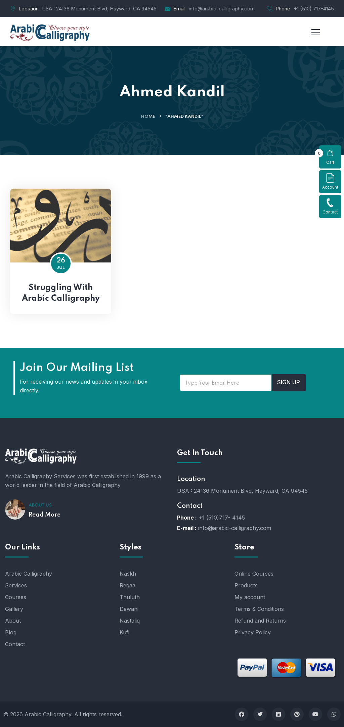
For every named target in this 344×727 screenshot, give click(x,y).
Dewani (129, 608)
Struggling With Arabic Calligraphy (61, 293)
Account (330, 181)
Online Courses (253, 573)
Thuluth (130, 597)
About (13, 620)
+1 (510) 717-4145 (314, 8)
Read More (44, 515)
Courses (15, 597)
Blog (10, 632)
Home (148, 116)
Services (16, 585)
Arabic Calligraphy (28, 573)
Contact (330, 206)
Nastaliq (130, 620)
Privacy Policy (252, 632)
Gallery (14, 608)
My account (249, 597)
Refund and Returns (260, 620)
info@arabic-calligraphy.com (222, 8)
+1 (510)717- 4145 (222, 517)
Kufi (124, 632)
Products (246, 585)
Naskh (128, 573)
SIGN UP (288, 382)
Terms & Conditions (259, 608)
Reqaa (127, 585)
